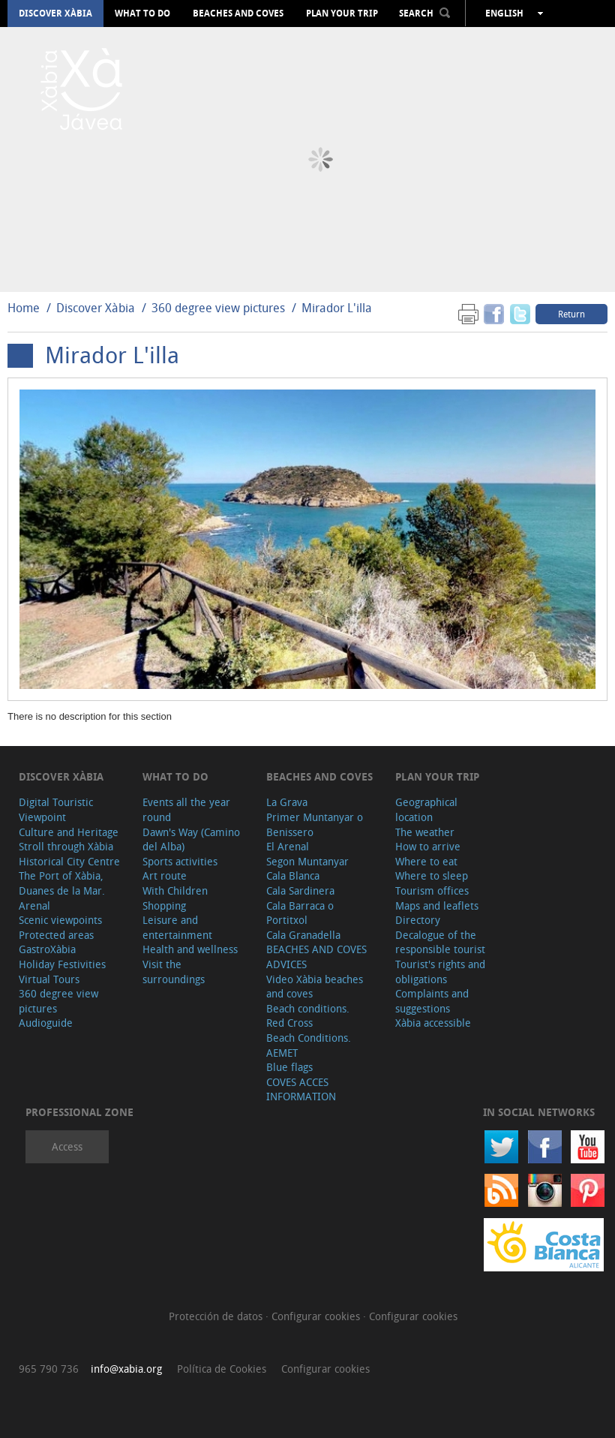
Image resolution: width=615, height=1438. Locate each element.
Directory (417, 920)
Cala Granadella (303, 935)
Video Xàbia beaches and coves (314, 986)
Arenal (34, 905)
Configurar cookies (317, 1316)
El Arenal (287, 846)
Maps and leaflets (436, 905)
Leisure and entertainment (177, 927)
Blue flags (289, 1067)
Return (571, 314)
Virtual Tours (49, 979)
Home (24, 307)
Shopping (164, 905)
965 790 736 (49, 1368)
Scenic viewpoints (60, 920)
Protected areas (56, 935)
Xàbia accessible (433, 1022)
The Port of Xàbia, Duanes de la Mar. (62, 883)
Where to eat (426, 861)
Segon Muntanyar (307, 861)
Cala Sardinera (300, 890)
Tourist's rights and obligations (440, 971)
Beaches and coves (238, 13)
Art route (164, 875)
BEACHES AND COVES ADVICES (316, 956)
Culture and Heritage (68, 832)
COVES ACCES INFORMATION (301, 1089)
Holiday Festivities (62, 964)
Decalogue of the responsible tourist (440, 942)
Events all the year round (186, 809)
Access (67, 1146)
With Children (175, 890)
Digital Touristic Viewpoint (56, 809)
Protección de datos (217, 1316)
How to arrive (427, 846)
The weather (424, 832)
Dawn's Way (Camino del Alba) (191, 839)
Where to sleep (431, 875)
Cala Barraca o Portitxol (300, 913)
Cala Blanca (293, 875)
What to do (142, 13)
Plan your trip (342, 13)
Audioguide (46, 1022)
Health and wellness (190, 949)
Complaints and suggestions (432, 1000)
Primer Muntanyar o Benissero (314, 824)
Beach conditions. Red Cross (308, 1015)
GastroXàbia (47, 949)
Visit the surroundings (173, 971)
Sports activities (180, 861)
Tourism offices (432, 890)
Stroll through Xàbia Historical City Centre (69, 853)
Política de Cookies (221, 1368)
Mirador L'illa (337, 307)
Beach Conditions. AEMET (308, 1045)
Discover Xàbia (55, 13)
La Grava (287, 802)
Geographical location (426, 809)
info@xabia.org (126, 1368)
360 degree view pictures (218, 307)
